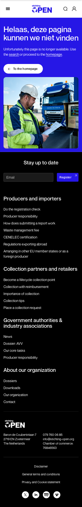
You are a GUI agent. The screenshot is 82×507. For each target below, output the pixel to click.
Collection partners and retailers (40, 269)
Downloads (11, 388)
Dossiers (10, 381)
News (7, 336)
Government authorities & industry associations (32, 323)
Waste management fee (21, 230)
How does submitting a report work (29, 223)
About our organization (29, 370)
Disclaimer (41, 466)
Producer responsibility (20, 216)
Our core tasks (14, 350)
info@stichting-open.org (58, 439)
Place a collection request (22, 307)
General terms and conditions (41, 474)
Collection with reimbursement (26, 287)
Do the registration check (21, 209)
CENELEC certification (20, 237)
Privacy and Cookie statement (41, 482)
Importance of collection (21, 293)
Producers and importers (32, 198)
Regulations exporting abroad (25, 244)
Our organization (15, 395)
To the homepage (25, 69)
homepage (54, 54)
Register (65, 177)
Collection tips (13, 300)
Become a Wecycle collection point (29, 280)
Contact (9, 402)
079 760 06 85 (53, 434)
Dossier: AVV (13, 343)
